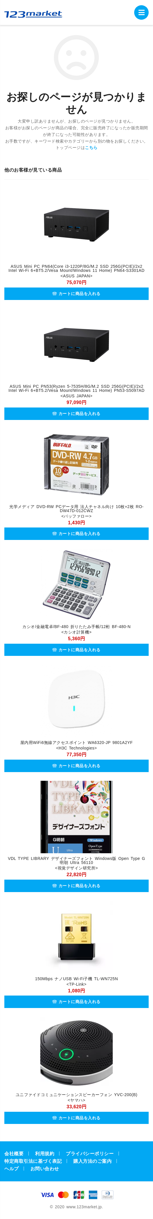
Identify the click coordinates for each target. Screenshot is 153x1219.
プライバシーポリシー (90, 1153)
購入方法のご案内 (92, 1161)
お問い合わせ (44, 1168)
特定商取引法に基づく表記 (33, 1161)
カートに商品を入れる (76, 293)
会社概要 (13, 1153)
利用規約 (44, 1153)
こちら (91, 147)
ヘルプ (11, 1168)
